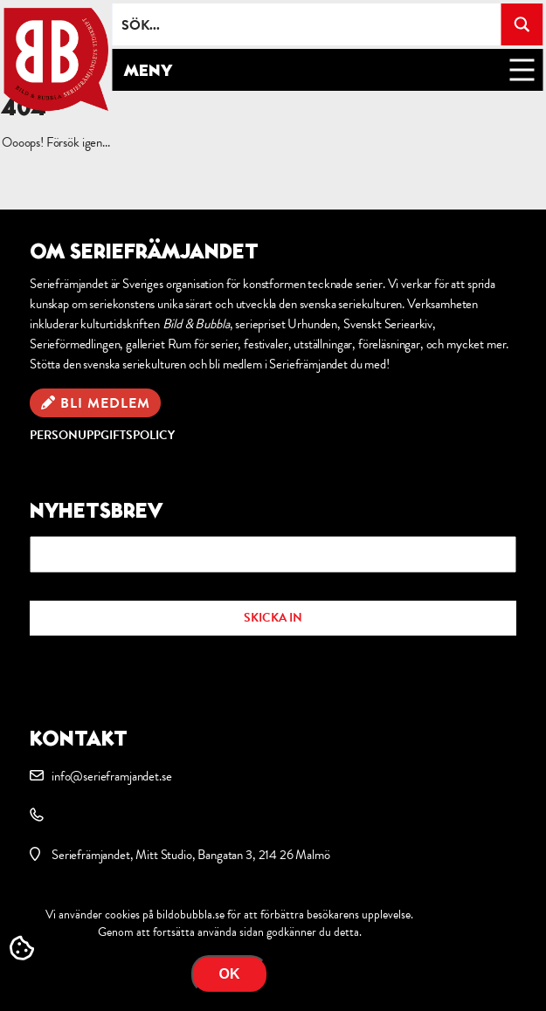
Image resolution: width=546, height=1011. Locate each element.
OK (229, 973)
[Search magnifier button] (522, 24)
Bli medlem (105, 403)
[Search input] (307, 24)
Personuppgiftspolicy (102, 435)
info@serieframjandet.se (111, 776)
